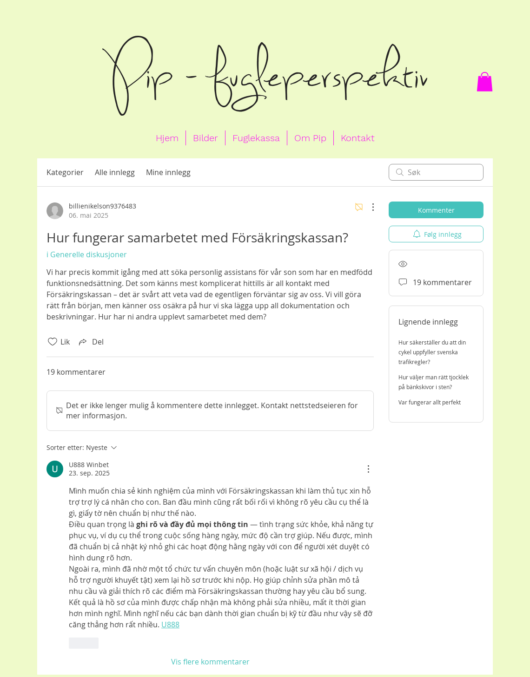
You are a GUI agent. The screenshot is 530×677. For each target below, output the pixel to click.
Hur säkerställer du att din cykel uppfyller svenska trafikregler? (432, 351)
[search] (436, 172)
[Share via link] (90, 341)
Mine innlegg (168, 172)
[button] (485, 81)
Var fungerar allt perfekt (429, 402)
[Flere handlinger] (368, 207)
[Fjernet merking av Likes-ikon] (52, 341)
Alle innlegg (115, 172)
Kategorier (65, 172)
